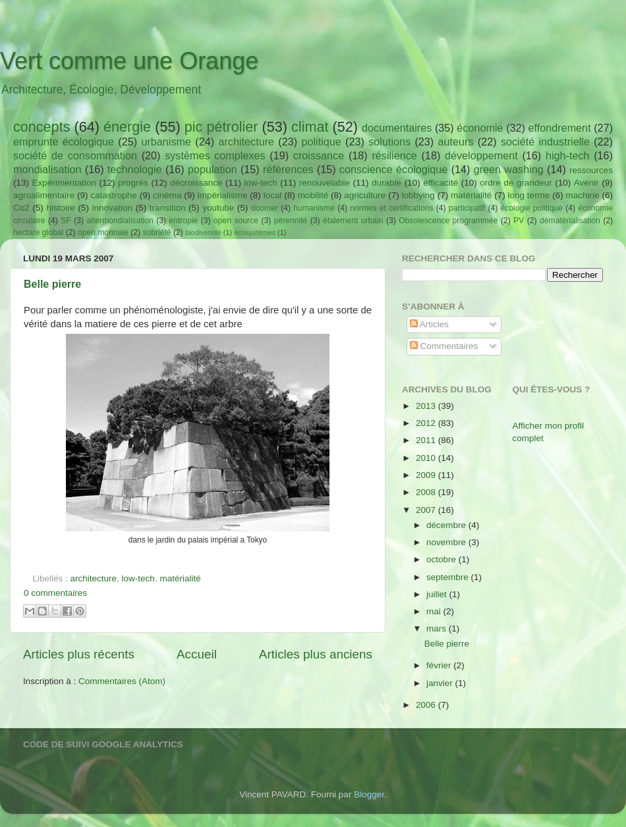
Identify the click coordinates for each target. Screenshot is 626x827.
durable (386, 183)
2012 (427, 423)
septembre (448, 577)
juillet (437, 594)
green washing (509, 169)
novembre (447, 542)
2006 (427, 705)
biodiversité (203, 232)
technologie (134, 169)
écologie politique (531, 208)
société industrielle (545, 141)
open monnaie (103, 232)
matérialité (471, 195)
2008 (427, 492)
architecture (246, 141)
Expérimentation (64, 183)
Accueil (197, 654)
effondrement (559, 128)
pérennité (291, 220)
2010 (427, 458)
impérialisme (223, 195)
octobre (442, 559)
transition (168, 208)
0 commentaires (55, 593)
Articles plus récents (78, 654)
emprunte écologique (63, 141)
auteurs (456, 141)
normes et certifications (391, 208)
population (212, 169)
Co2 (21, 208)
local (273, 195)
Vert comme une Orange (129, 60)
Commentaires (444, 346)
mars (437, 628)
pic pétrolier (221, 127)
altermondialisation (120, 220)
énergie (127, 127)
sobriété (156, 232)
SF (66, 220)
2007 (427, 510)
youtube (218, 208)
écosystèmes (254, 232)
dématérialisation (570, 220)
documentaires (397, 128)
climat (309, 127)
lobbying (418, 195)
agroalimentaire (43, 195)
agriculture (364, 195)
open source (235, 220)
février (439, 665)
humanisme (314, 208)
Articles (429, 324)
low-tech (260, 183)
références (288, 169)
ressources (591, 170)
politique (321, 141)
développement (481, 155)
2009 (427, 475)
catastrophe (113, 195)
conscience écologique (393, 169)
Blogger (369, 794)
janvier (440, 683)
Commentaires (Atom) (121, 681)
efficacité (440, 183)
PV (518, 220)
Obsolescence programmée (448, 220)
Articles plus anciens (315, 654)
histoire (60, 208)
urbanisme (166, 141)
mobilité (313, 195)
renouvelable (324, 183)
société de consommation (75, 155)
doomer (264, 208)
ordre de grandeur (516, 183)
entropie (183, 220)
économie (480, 128)
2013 (427, 406)
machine (583, 195)
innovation (112, 208)
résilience (394, 155)
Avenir (586, 183)
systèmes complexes (215, 155)
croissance (318, 155)
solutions (389, 141)
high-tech (568, 155)
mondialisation (47, 169)
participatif (467, 208)
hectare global (38, 232)
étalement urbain (353, 220)
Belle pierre (52, 284)
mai (434, 611)
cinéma (167, 195)
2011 (427, 440)
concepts (41, 127)
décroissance (196, 183)
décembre (447, 525)
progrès (133, 183)
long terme (529, 195)
